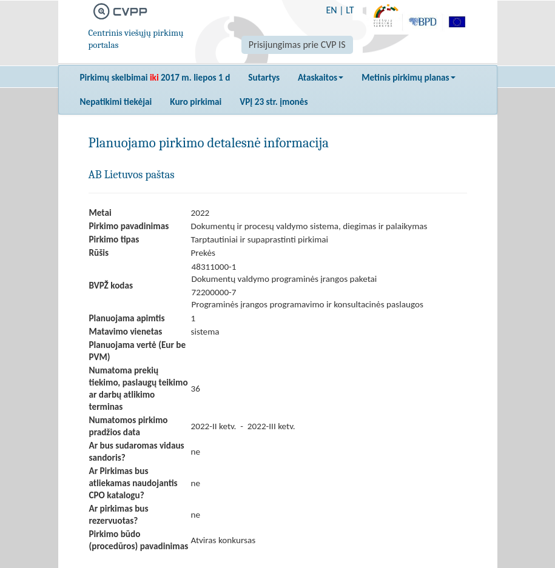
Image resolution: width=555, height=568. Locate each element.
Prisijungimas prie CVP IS (297, 44)
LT (350, 10)
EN (331, 10)
